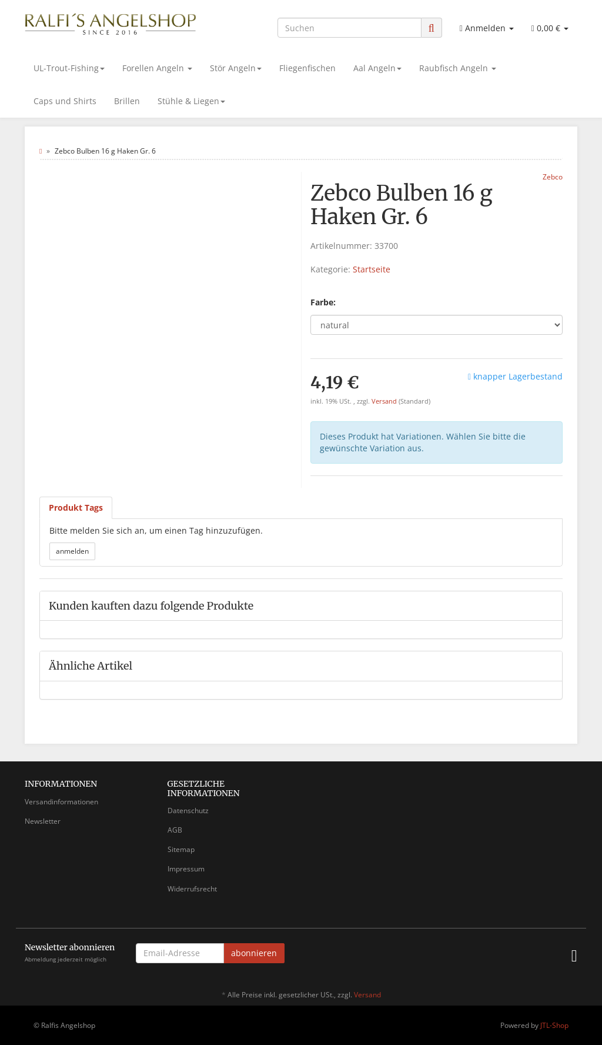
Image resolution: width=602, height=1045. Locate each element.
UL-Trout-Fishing (69, 68)
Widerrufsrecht (192, 889)
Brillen (127, 101)
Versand (385, 401)
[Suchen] (349, 28)
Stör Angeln (236, 68)
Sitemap (181, 849)
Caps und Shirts (65, 101)
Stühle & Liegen (191, 101)
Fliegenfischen (307, 68)
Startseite (371, 269)
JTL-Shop (554, 1025)
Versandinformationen (61, 802)
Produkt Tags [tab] (76, 507)
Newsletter (43, 821)
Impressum (186, 869)
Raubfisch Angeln (457, 68)
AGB (175, 830)
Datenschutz (188, 811)
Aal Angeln (377, 68)
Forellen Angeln (157, 68)
